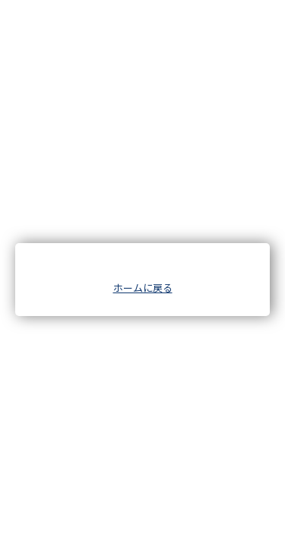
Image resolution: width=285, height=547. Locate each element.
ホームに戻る (143, 287)
